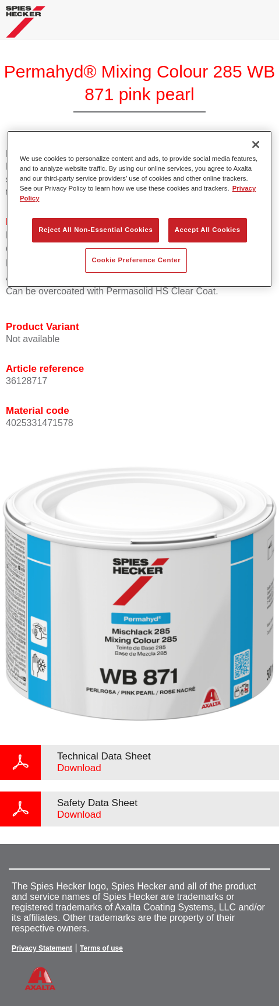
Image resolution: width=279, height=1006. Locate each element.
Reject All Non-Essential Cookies (95, 229)
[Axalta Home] (25, 26)
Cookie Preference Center (136, 259)
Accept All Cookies (208, 229)
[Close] (256, 144)
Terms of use (101, 948)
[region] (139, 209)
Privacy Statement (42, 948)
